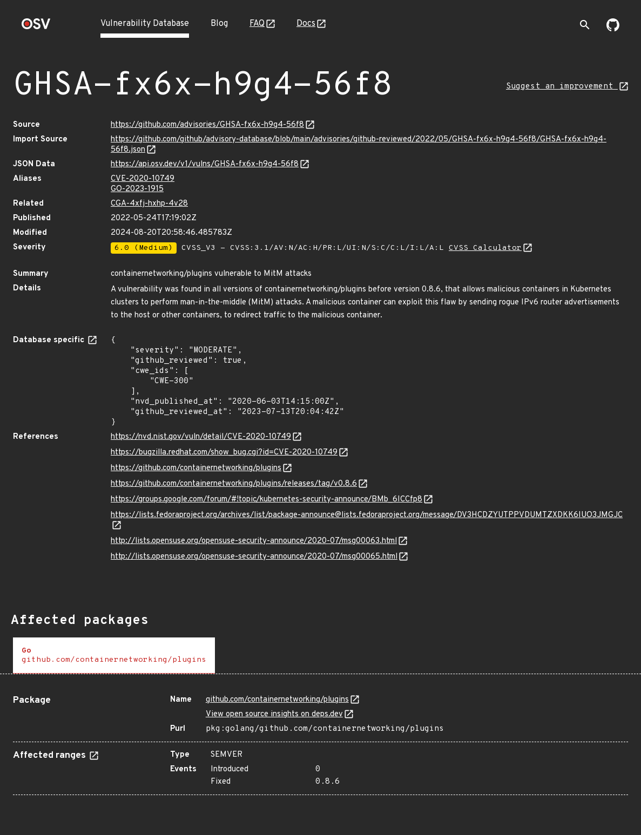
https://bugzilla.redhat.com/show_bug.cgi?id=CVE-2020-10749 (224, 452)
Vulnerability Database (144, 23)
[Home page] (36, 27)
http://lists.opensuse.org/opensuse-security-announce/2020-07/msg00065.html (254, 557)
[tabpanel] (320, 741)
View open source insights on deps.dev (274, 714)
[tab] (114, 655)
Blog (219, 23)
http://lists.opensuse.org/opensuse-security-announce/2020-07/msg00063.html (254, 541)
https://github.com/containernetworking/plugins (196, 468)
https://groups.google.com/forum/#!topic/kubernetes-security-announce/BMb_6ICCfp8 (266, 499)
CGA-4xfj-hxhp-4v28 (149, 204)
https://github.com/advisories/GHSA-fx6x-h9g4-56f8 (207, 125)
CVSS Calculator (485, 248)
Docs (305, 23)
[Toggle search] (585, 25)
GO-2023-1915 (137, 189)
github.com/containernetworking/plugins (277, 700)
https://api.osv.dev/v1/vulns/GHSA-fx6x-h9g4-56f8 (205, 164)
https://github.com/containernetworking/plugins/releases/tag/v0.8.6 (234, 484)
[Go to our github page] (612, 29)
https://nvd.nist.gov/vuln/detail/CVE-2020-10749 (201, 437)
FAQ (257, 23)
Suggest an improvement (562, 87)
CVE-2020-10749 (142, 179)
